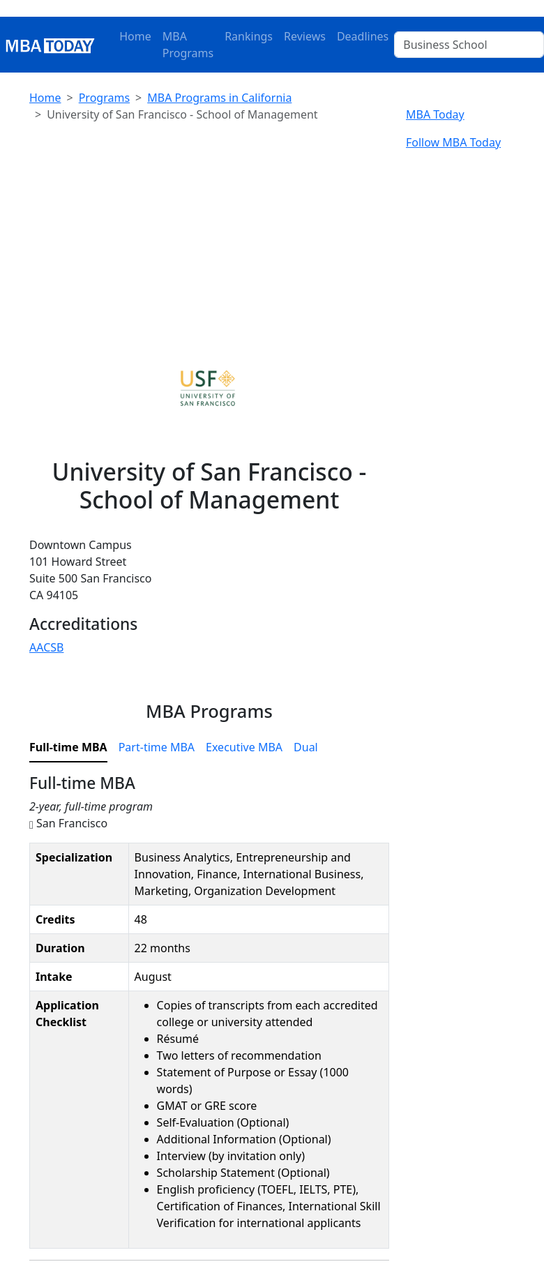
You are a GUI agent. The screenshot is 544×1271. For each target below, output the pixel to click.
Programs (104, 97)
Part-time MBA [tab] (157, 747)
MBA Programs (188, 45)
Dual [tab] (306, 747)
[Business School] (469, 44)
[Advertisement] (209, 231)
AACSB (46, 647)
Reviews (305, 36)
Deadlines (362, 36)
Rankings (249, 36)
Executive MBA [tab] (244, 747)
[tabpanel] (209, 1017)
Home (135, 36)
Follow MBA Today (453, 142)
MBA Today (435, 114)
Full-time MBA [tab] (68, 747)
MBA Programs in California (219, 97)
